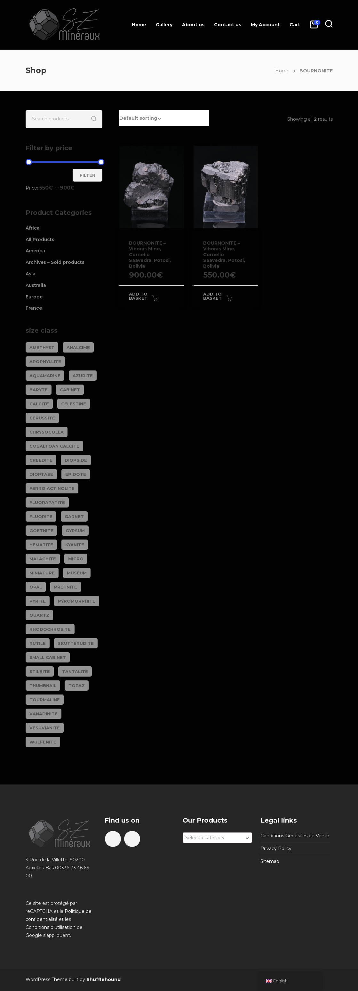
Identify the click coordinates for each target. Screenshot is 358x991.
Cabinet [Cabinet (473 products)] (70, 389)
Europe (34, 297)
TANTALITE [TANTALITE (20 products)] (75, 671)
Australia (36, 285)
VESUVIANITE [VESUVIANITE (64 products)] (44, 727)
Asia (31, 274)
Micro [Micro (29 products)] (76, 558)
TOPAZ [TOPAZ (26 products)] (76, 685)
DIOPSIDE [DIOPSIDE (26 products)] (76, 460)
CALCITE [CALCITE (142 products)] (39, 403)
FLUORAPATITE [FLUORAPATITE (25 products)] (47, 502)
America (35, 251)
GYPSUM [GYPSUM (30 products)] (75, 530)
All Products (40, 239)
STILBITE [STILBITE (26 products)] (39, 671)
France (34, 308)
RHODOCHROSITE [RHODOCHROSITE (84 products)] (50, 629)
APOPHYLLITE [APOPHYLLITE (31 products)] (45, 361)
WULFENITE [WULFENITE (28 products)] (42, 741)
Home (139, 25)
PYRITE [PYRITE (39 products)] (37, 601)
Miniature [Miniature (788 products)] (42, 572)
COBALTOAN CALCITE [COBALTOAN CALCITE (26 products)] (54, 446)
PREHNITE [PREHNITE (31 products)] (65, 586)
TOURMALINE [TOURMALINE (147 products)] (44, 699)
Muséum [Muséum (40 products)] (77, 572)
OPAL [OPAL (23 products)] (35, 586)
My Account (265, 25)
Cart (295, 25)
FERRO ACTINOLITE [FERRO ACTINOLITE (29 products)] (52, 488)
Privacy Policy (275, 848)
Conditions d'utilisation (51, 927)
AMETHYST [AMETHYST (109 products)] (41, 347)
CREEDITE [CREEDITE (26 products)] (40, 460)
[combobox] (217, 837)
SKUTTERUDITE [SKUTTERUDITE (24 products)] (76, 643)
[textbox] (217, 838)
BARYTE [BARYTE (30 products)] (38, 389)
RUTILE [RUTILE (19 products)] (37, 643)
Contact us (227, 25)
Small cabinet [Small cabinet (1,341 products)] (47, 657)
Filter (87, 175)
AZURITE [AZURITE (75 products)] (83, 375)
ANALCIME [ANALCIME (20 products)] (78, 347)
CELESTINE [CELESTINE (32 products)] (73, 403)
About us (193, 25)
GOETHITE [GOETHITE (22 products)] (41, 530)
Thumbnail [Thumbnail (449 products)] (42, 685)
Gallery (164, 25)
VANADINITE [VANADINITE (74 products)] (43, 713)
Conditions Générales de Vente (294, 836)
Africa (33, 228)
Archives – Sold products (55, 262)
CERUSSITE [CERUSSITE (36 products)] (42, 417)
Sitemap (269, 861)
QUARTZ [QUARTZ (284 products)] (39, 615)
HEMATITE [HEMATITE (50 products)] (41, 544)
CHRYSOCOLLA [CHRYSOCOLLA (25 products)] (46, 432)
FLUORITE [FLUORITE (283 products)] (40, 516)
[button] (164, 118)
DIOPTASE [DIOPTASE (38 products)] (41, 474)
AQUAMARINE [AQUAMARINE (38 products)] (44, 375)
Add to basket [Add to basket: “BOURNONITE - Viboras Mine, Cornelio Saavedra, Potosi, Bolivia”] (138, 296)
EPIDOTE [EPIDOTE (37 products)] (75, 474)
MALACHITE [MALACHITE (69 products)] (42, 558)
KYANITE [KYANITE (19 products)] (74, 544)
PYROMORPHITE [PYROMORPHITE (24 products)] (76, 601)
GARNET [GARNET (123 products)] (74, 516)
